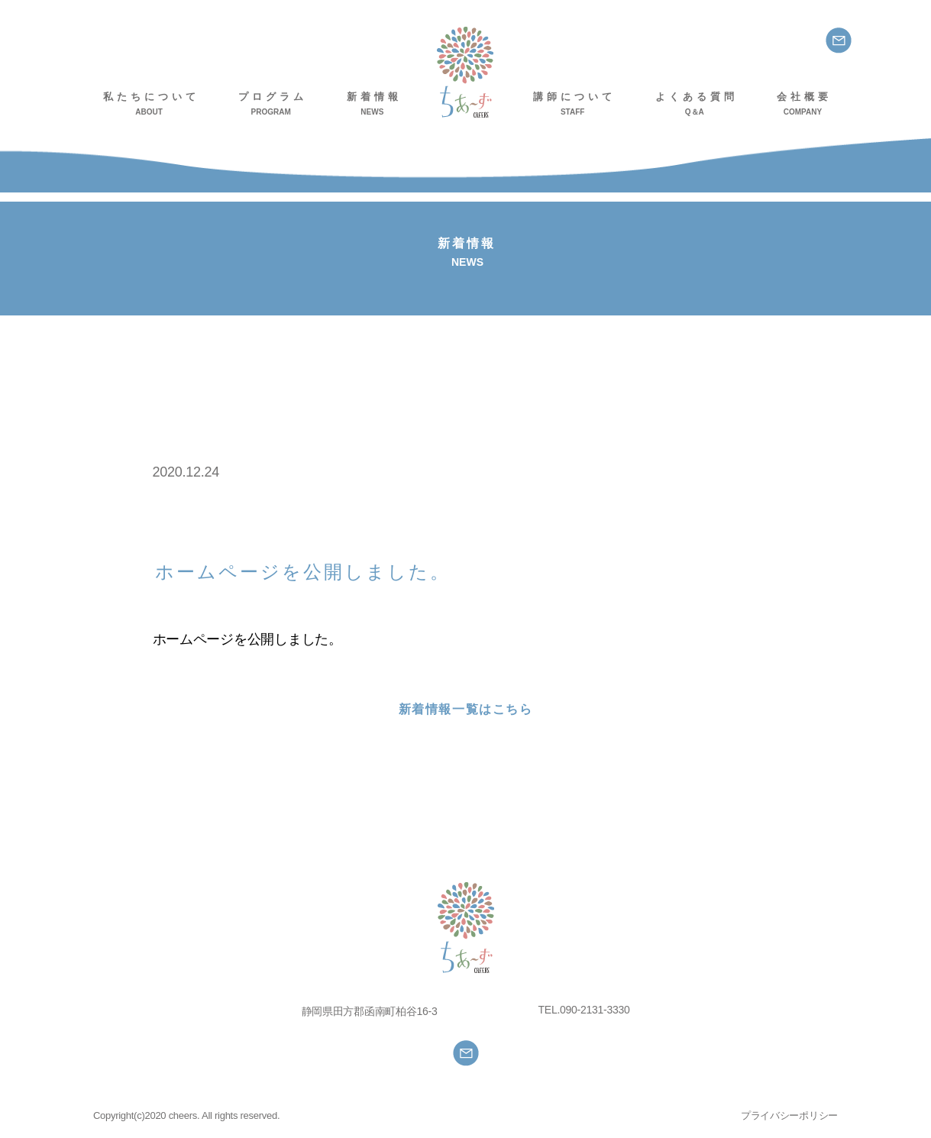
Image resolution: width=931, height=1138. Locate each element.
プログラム (272, 104)
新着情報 (374, 104)
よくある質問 (696, 104)
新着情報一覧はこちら (466, 709)
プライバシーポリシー (789, 1115)
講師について (574, 104)
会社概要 (804, 104)
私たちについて (151, 104)
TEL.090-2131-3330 (584, 1010)
